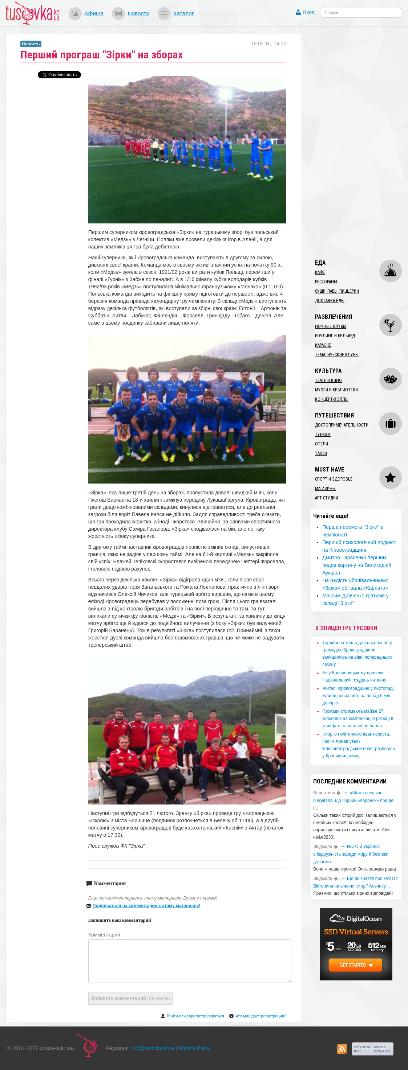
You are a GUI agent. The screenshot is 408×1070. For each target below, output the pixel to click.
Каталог (183, 13)
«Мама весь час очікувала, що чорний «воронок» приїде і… (353, 800)
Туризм (323, 434)
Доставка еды (329, 300)
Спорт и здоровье (333, 479)
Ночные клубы (330, 326)
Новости (138, 13)
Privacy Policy (194, 1048)
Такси (321, 453)
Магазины (325, 488)
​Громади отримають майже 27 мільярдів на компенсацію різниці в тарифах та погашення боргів (357, 718)
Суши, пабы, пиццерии (337, 291)
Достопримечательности (341, 425)
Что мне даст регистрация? (260, 1016)
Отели (321, 443)
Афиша (94, 13)
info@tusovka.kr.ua (153, 1048)
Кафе (320, 272)
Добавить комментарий (130, 998)
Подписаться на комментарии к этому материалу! (147, 905)
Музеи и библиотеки (336, 389)
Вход (309, 12)
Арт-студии (326, 498)
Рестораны (326, 281)
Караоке (323, 345)
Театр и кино (328, 380)
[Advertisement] (359, 142)
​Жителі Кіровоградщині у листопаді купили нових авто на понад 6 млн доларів (357, 695)
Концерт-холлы (331, 399)
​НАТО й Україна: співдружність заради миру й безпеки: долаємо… (351, 854)
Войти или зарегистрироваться (195, 1016)
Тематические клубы (337, 354)
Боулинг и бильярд (335, 335)
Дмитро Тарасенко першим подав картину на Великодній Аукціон (356, 565)
